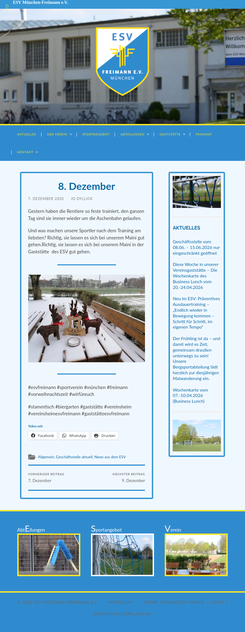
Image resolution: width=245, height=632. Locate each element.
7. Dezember (46, 477)
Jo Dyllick (82, 198)
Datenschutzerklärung (122, 613)
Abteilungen (132, 134)
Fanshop (204, 134)
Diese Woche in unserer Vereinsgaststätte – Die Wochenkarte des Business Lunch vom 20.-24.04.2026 (195, 275)
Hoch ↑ (219, 602)
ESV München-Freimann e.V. (65, 602)
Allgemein (46, 457)
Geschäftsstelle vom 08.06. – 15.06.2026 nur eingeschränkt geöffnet (196, 247)
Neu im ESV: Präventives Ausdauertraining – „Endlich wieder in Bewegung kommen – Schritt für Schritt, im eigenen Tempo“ (196, 312)
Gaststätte (170, 134)
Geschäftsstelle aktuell (74, 457)
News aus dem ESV (110, 457)
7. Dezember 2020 (46, 198)
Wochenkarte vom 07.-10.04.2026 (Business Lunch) (190, 395)
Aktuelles (26, 134)
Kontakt (25, 152)
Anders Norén (187, 602)
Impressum (119, 602)
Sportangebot (96, 134)
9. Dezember (129, 477)
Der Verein (57, 134)
